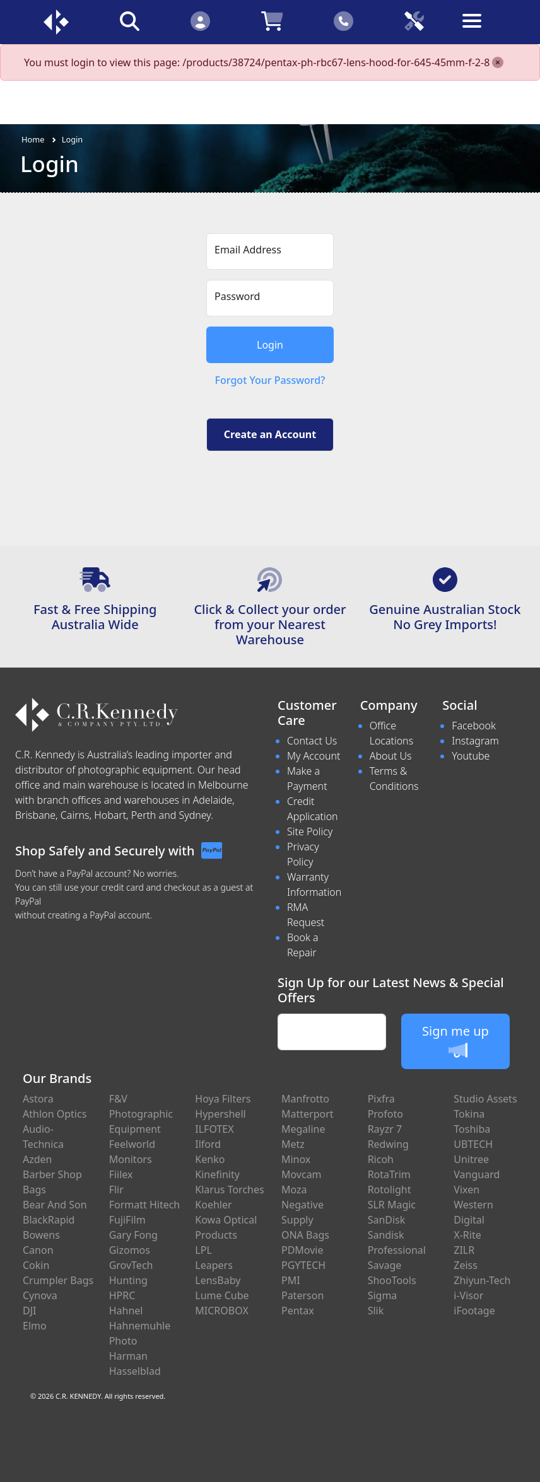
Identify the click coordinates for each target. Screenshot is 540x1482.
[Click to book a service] (414, 20)
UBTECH (473, 1144)
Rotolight (389, 1189)
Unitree (471, 1159)
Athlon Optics (54, 1114)
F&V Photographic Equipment (141, 1114)
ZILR (464, 1250)
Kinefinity (217, 1174)
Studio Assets (485, 1099)
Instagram (475, 741)
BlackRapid (48, 1220)
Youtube (471, 756)
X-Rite (467, 1235)
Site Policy (309, 831)
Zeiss (466, 1265)
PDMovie (302, 1250)
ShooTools (392, 1280)
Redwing (388, 1144)
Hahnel (126, 1310)
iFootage (474, 1310)
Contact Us (312, 741)
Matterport (307, 1114)
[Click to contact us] (343, 20)
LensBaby (217, 1280)
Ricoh (381, 1159)
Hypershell (220, 1114)
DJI (29, 1310)
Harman (128, 1356)
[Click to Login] (200, 20)
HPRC (122, 1295)
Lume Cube (222, 1295)
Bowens (41, 1235)
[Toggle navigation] (485, 31)
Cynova (40, 1295)
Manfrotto (305, 1099)
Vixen (466, 1189)
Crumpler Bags (58, 1280)
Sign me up (455, 1041)
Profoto (385, 1114)
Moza (294, 1189)
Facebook (473, 725)
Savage (385, 1265)
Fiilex (121, 1174)
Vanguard (477, 1174)
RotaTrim (389, 1174)
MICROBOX (221, 1310)
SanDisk (387, 1220)
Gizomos (129, 1250)
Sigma (382, 1295)
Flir (116, 1189)
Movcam (301, 1174)
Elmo (35, 1326)
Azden (37, 1159)
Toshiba (472, 1129)
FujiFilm (127, 1220)
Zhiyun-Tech (482, 1280)
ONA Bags (305, 1235)
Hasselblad (135, 1371)
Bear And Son (55, 1205)
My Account (314, 756)
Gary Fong (133, 1235)
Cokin (36, 1265)
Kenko (210, 1159)
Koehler (213, 1205)
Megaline (303, 1129)
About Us (391, 756)
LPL (203, 1250)
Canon (38, 1250)
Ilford (208, 1144)
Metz (293, 1144)
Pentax (297, 1310)
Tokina (469, 1114)
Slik (376, 1310)
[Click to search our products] (129, 20)
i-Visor (468, 1295)
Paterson (302, 1295)
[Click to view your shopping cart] (271, 20)
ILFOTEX (214, 1129)
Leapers (214, 1265)
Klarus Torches (229, 1189)
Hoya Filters (222, 1099)
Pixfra (381, 1099)
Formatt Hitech (144, 1205)
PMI (290, 1280)
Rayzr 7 (385, 1129)
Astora (38, 1099)
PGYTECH (303, 1265)
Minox (295, 1159)
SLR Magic (392, 1205)
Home (32, 139)
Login (72, 139)
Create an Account (270, 434)
